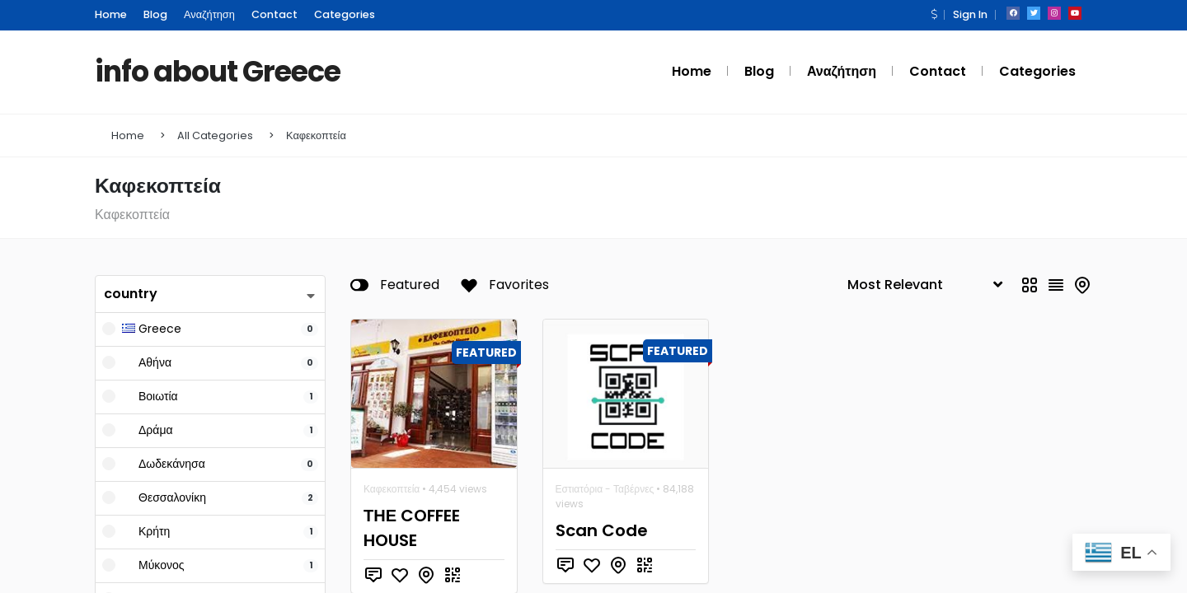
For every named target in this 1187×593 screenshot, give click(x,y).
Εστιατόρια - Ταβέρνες (605, 489)
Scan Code (598, 530)
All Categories (215, 135)
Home (127, 135)
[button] (935, 14)
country (128, 294)
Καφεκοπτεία (316, 135)
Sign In (969, 14)
